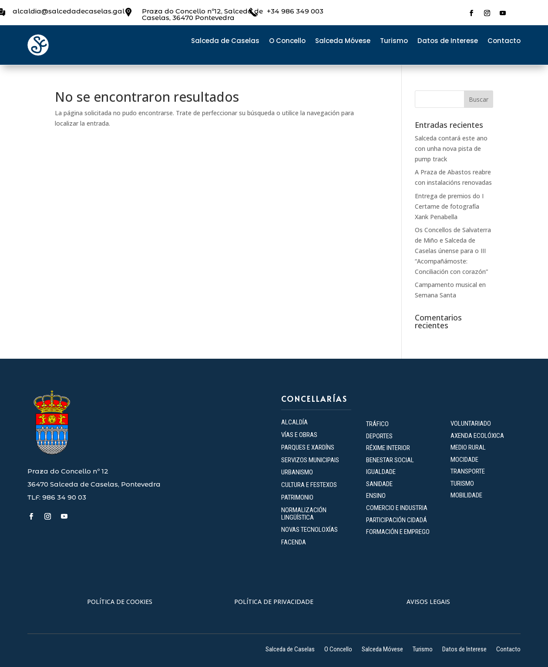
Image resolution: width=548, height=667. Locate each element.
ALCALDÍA (294, 422)
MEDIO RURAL (468, 447)
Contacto (504, 41)
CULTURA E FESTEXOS (309, 485)
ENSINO (376, 496)
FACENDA (293, 542)
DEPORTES (379, 436)
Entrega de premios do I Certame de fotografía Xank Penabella (449, 206)
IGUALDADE (381, 472)
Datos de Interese (447, 41)
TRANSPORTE (468, 471)
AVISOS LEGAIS (428, 601)
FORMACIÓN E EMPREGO (398, 532)
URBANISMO (297, 472)
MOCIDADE (464, 460)
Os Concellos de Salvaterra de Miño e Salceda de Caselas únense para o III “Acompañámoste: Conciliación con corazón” (453, 250)
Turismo (394, 41)
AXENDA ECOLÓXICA (477, 436)
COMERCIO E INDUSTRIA (396, 508)
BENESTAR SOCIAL (390, 460)
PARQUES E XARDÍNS (307, 447)
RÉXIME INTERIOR (388, 448)
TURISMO (462, 483)
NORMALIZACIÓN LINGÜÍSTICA (303, 513)
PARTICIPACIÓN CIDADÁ (396, 520)
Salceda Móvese (342, 41)
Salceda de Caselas (225, 41)
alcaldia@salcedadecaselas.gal (68, 11)
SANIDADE (379, 484)
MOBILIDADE (466, 495)
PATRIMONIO (297, 497)
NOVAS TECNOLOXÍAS (309, 530)
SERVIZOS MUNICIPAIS (310, 460)
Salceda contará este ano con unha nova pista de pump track (451, 148)
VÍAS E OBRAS (299, 435)
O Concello (287, 41)
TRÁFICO (377, 424)
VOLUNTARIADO (471, 423)
